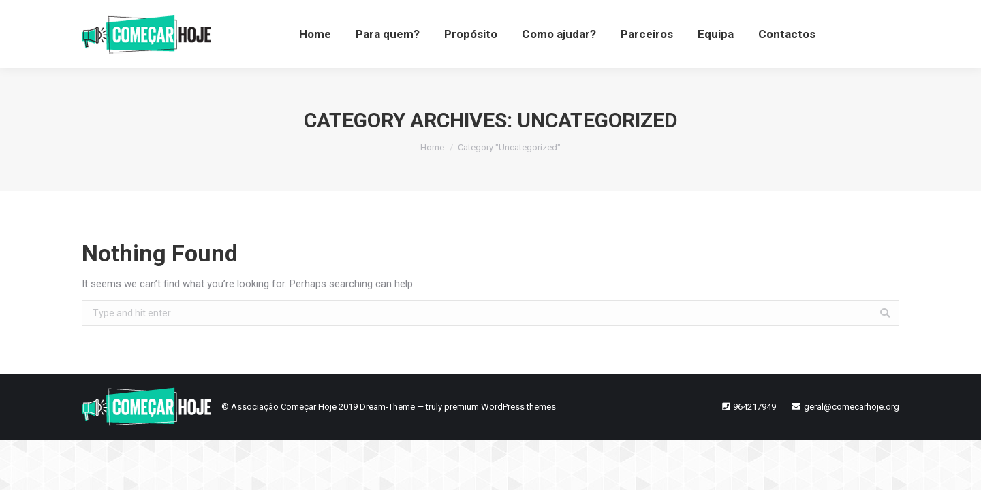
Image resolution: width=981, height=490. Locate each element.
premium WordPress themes (500, 407)
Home (432, 147)
